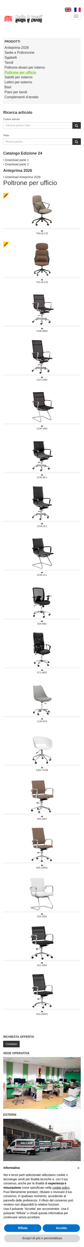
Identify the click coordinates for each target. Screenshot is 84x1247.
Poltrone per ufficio (20, 72)
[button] (78, 1168)
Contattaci (11, 1044)
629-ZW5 (42, 915)
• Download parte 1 (16, 160)
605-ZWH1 (42, 866)
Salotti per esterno (19, 77)
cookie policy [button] (60, 1187)
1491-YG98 (42, 768)
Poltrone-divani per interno (25, 67)
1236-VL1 (42, 573)
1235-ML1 (42, 476)
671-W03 (42, 671)
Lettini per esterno (18, 82)
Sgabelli (11, 57)
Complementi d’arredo (21, 97)
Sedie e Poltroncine (19, 52)
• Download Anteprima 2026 (21, 177)
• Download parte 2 (16, 164)
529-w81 (42, 622)
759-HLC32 (42, 232)
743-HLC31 (42, 281)
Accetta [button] (61, 1228)
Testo (6, 135)
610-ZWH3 (42, 1012)
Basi (8, 87)
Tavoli (9, 62)
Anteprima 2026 (17, 47)
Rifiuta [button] (23, 1228)
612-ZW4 (42, 964)
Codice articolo (11, 119)
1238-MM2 (42, 329)
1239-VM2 (42, 427)
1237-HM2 (42, 378)
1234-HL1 (42, 524)
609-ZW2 (42, 817)
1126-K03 (42, 720)
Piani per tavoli (16, 92)
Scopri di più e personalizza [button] (42, 1238)
